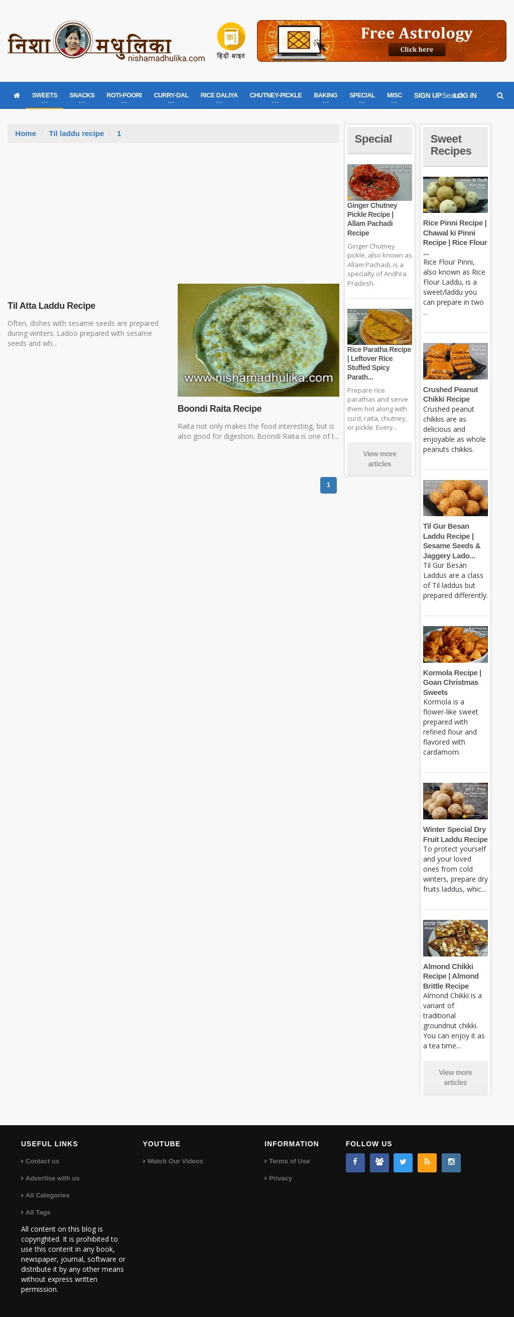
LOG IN (465, 95)
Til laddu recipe (76, 133)
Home (25, 133)
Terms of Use (289, 1161)
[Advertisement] (173, 218)
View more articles (379, 459)
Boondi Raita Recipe (220, 409)
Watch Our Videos (175, 1161)
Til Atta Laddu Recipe (51, 306)
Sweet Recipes (451, 145)
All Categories (47, 1195)
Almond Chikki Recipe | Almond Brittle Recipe (451, 976)
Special (373, 139)
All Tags (38, 1212)
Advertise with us (53, 1178)
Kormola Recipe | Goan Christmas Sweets (452, 682)
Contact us (42, 1161)
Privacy (280, 1178)
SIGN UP (428, 95)
